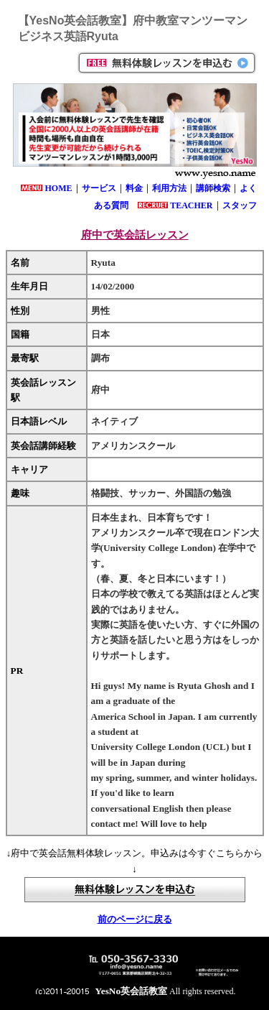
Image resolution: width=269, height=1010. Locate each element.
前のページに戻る (135, 919)
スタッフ (239, 205)
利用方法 (169, 188)
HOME (58, 188)
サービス (99, 188)
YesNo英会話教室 (131, 991)
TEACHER (191, 205)
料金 (134, 188)
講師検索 (213, 188)
